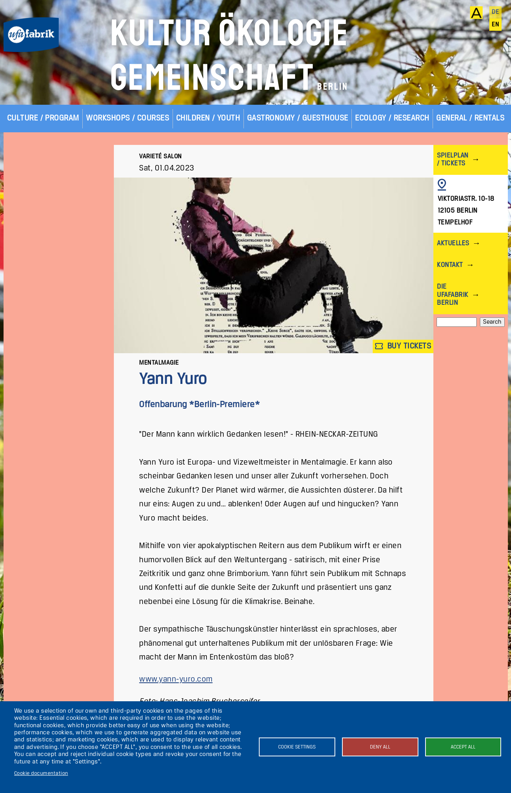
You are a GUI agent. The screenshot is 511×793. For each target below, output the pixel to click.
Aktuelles (453, 243)
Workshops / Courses (127, 118)
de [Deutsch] (495, 12)
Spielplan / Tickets (452, 159)
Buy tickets (403, 346)
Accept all (463, 747)
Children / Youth (208, 118)
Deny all (380, 747)
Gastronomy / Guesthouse (297, 118)
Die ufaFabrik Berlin (452, 294)
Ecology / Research (392, 118)
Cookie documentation (41, 773)
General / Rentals (470, 118)
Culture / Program (43, 118)
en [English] (495, 25)
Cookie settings (297, 747)
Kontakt (450, 265)
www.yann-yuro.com (175, 679)
